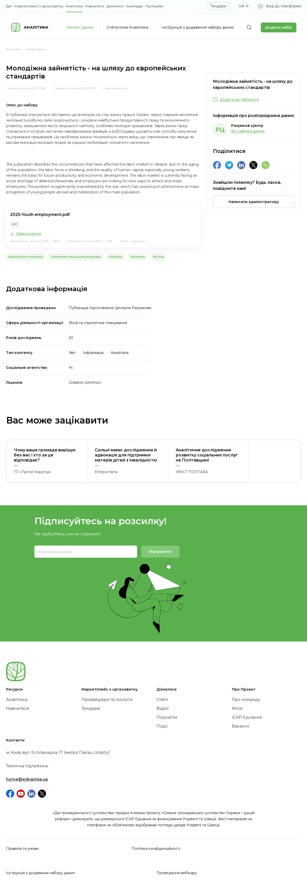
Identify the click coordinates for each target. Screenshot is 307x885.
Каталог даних (80, 27)
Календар (134, 6)
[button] (243, 6)
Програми (154, 6)
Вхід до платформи (283, 6)
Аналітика (74, 6)
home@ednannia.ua (27, 779)
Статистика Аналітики (127, 27)
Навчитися (94, 6)
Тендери (218, 6)
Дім (9, 6)
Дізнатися (114, 6)
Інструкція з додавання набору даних (198, 27)
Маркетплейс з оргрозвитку (38, 6)
